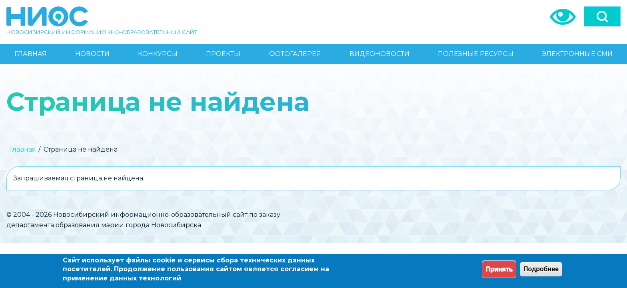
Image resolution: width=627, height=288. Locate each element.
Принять (499, 269)
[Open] (602, 16)
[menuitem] (30, 54)
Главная (23, 149)
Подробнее (541, 269)
